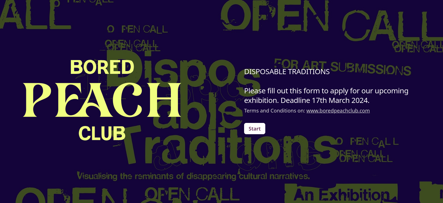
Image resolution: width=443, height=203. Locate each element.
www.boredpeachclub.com (338, 110)
